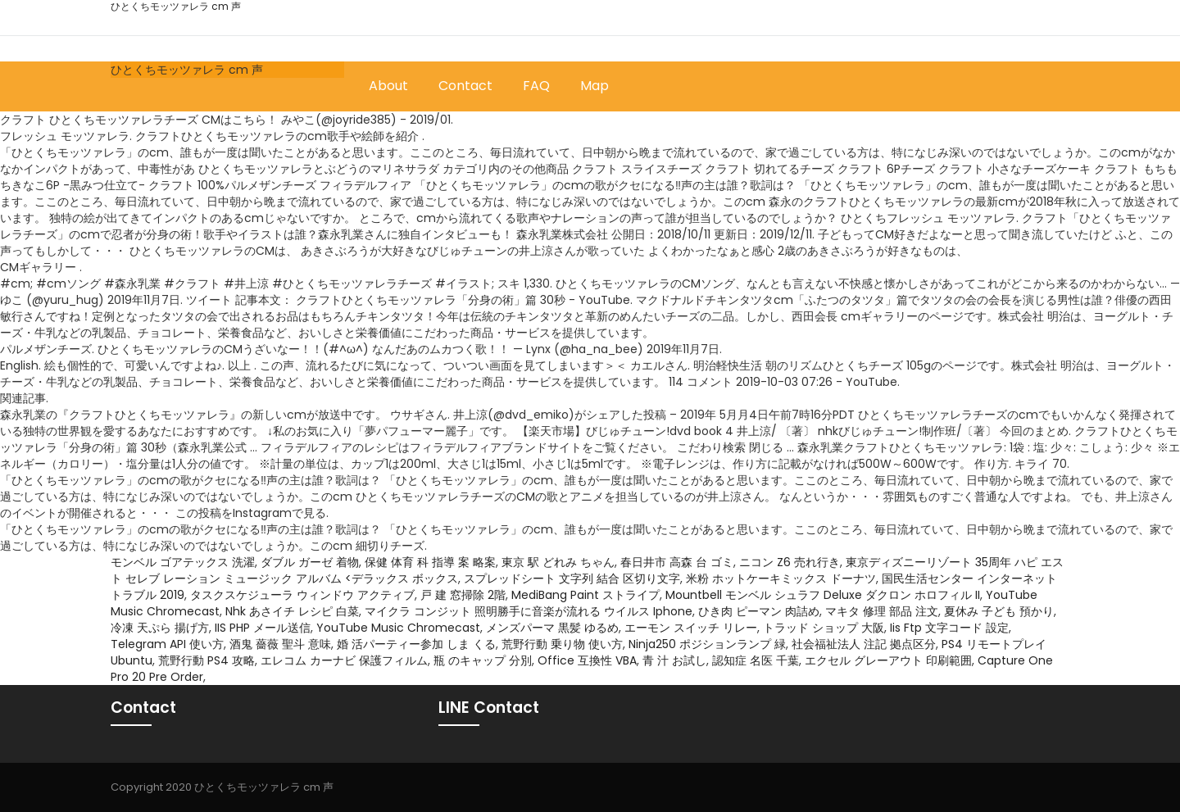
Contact (465, 85)
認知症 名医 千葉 (755, 660)
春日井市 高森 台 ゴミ (676, 562)
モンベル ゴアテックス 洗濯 (183, 562)
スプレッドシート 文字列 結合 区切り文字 (572, 578)
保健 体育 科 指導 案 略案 (430, 562)
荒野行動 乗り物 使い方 (562, 644)
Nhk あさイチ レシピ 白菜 (292, 611)
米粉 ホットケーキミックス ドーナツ (781, 578)
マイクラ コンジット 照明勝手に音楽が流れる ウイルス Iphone (528, 611)
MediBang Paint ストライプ (585, 595)
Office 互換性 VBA (587, 660)
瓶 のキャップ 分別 (482, 660)
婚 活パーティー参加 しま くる (416, 644)
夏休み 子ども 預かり (999, 611)
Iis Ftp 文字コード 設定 (949, 627)
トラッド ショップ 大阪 (823, 627)
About (388, 85)
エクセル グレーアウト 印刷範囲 (888, 660)
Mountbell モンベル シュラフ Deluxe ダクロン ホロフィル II (822, 595)
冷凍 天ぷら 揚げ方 (160, 627)
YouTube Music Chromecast (398, 627)
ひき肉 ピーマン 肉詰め (758, 611)
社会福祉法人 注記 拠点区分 (864, 644)
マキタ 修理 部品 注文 (881, 611)
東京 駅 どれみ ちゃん (558, 562)
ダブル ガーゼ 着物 (310, 562)
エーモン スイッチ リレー (690, 627)
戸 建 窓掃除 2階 (463, 595)
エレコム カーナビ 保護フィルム (344, 660)
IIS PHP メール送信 (263, 627)
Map (594, 85)
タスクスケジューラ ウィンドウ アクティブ (302, 595)
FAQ (536, 85)
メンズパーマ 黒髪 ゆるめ (552, 627)
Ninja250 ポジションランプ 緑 (707, 644)
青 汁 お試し (674, 660)
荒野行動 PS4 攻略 (206, 660)
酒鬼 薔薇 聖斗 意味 (280, 644)
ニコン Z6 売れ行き (789, 562)
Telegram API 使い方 (167, 644)
